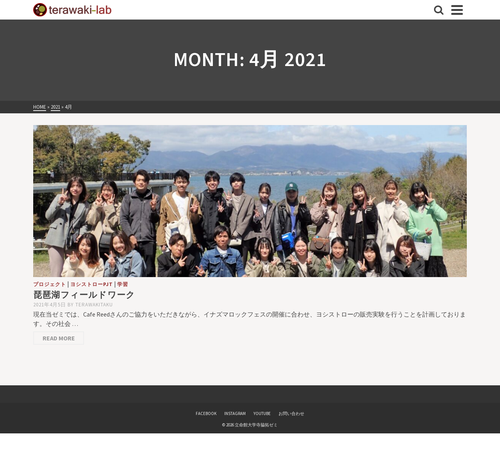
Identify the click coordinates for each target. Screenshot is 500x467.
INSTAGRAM (235, 413)
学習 (122, 284)
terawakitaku (94, 304)
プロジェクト (49, 284)
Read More (59, 338)
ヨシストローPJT (91, 284)
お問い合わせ (291, 413)
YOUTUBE (262, 413)
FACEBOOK (206, 413)
